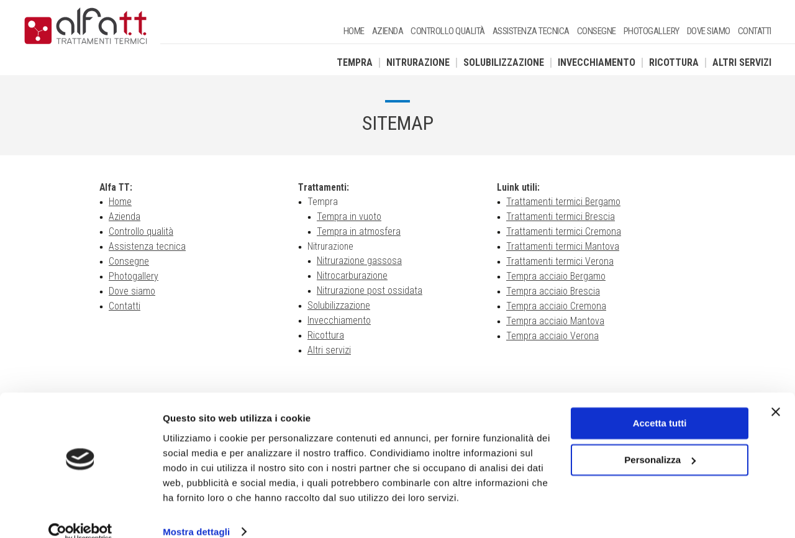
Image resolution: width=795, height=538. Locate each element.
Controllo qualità (448, 31)
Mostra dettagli (196, 513)
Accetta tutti (660, 405)
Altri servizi (741, 62)
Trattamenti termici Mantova (562, 247)
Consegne (596, 31)
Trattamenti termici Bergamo (563, 202)
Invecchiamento (596, 62)
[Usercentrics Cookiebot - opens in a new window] (80, 513)
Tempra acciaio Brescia (553, 292)
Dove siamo (708, 31)
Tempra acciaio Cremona (556, 306)
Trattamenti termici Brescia (560, 217)
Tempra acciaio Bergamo (556, 277)
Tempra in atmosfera (359, 232)
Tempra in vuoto (349, 217)
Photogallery (651, 31)
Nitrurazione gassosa (359, 262)
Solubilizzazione (503, 62)
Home (354, 31)
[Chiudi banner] (775, 394)
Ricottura (674, 62)
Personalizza (660, 441)
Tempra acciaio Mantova (555, 321)
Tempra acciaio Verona (552, 336)
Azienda (388, 31)
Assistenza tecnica (531, 31)
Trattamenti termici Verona (560, 262)
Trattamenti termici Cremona (563, 232)
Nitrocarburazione (352, 277)
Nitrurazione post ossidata (369, 292)
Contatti (754, 31)
